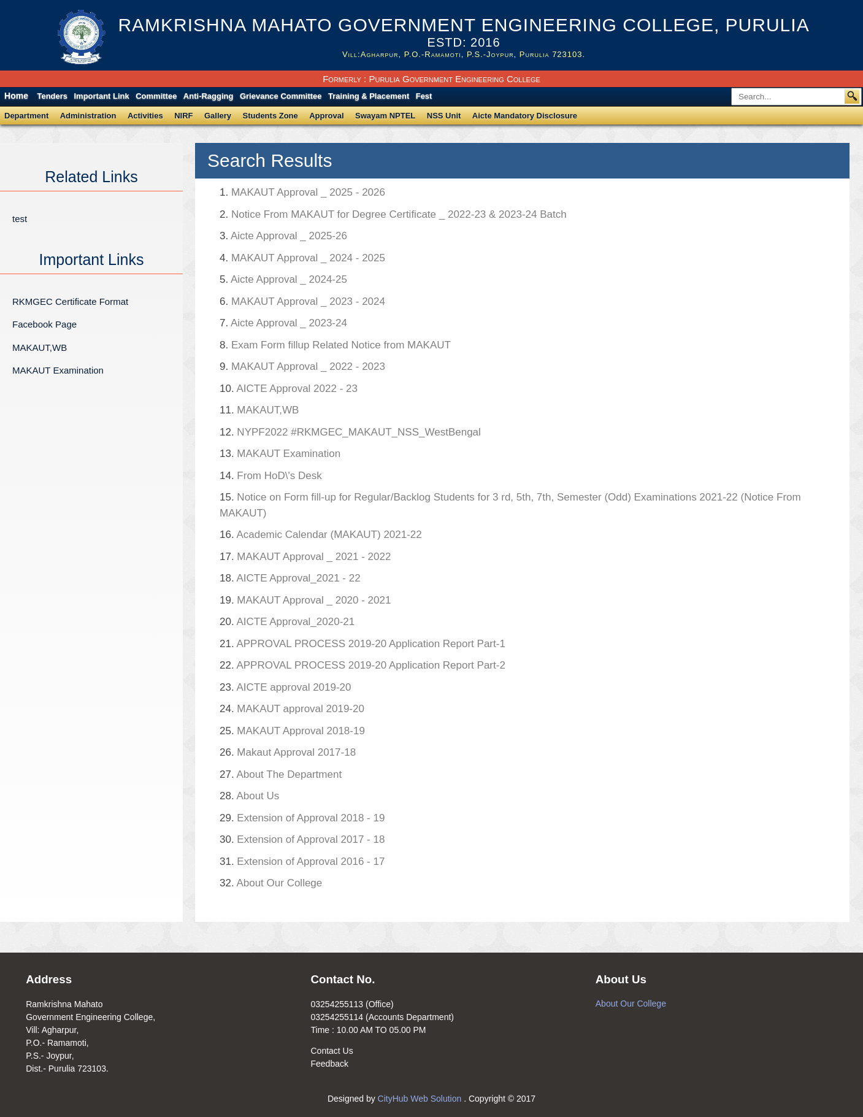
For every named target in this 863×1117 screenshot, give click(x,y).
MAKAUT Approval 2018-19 (292, 731)
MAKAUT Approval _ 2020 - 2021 (305, 600)
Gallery (217, 115)
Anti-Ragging (208, 96)
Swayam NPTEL (385, 115)
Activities (145, 115)
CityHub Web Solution (421, 1099)
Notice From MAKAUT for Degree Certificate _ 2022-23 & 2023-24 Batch (393, 214)
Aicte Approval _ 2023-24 (283, 323)
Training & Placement (368, 96)
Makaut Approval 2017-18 (288, 752)
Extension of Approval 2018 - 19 (302, 818)
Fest (424, 96)
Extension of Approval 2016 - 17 (302, 861)
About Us (249, 796)
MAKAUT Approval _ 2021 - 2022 (305, 556)
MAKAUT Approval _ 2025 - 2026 (302, 192)
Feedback (329, 1064)
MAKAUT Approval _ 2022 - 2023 (302, 366)
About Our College (271, 883)
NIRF (183, 115)
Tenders (52, 96)
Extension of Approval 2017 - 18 (302, 839)
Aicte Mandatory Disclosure (524, 115)
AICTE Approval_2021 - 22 (290, 578)
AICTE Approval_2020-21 (287, 622)
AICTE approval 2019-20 (285, 687)
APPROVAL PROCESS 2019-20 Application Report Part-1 (362, 644)
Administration (88, 115)
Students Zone (270, 115)
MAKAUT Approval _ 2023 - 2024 (302, 301)
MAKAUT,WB (39, 347)
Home (16, 96)
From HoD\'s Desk (271, 476)
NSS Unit (444, 115)
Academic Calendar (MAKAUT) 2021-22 (321, 534)
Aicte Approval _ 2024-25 (283, 279)
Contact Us (331, 1051)
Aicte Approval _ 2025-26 (283, 236)
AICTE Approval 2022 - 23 (289, 388)
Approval (326, 115)
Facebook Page (44, 324)
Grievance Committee (281, 96)
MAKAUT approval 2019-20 (292, 709)
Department (26, 115)
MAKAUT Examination (58, 370)
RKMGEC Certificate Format (70, 301)
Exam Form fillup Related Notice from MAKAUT (335, 345)
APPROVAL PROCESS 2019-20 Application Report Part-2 (362, 665)
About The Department (281, 774)
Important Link (101, 96)
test (19, 218)
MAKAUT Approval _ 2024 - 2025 (302, 258)
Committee (156, 96)
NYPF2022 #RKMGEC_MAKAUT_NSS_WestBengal (350, 432)
